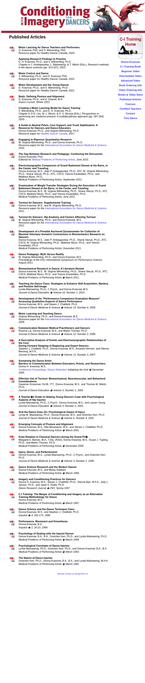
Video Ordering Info (130, 90)
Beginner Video (130, 71)
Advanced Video (130, 80)
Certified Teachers (130, 108)
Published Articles (130, 99)
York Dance (130, 118)
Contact (130, 113)
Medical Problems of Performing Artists (53, 159)
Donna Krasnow (130, 62)
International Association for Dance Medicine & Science (75, 145)
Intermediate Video (130, 76)
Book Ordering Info (130, 85)
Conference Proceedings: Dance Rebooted (42, 369)
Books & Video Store (130, 94)
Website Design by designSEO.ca (72, 574)
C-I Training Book (130, 66)
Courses (130, 104)
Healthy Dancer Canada (54, 133)
